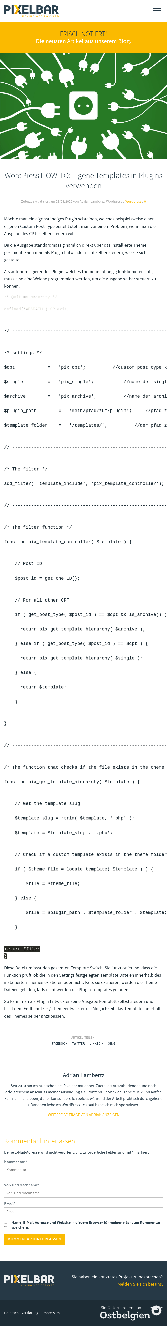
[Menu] (157, 11)
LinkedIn (97, 1043)
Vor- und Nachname (22, 1185)
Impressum (51, 1313)
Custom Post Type (37, 226)
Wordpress (133, 202)
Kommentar (15, 1162)
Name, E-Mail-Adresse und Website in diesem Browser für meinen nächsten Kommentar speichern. (85, 1225)
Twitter (78, 1043)
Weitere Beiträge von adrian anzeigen (83, 1115)
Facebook (59, 1043)
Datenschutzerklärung (21, 1313)
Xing (111, 1043)
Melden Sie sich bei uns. (140, 1284)
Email (9, 1204)
